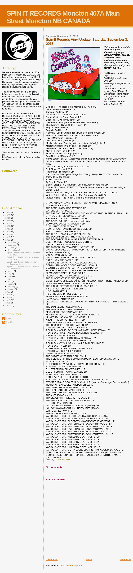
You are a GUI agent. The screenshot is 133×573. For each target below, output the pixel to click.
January (11, 289)
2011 (7, 303)
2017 (7, 237)
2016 (7, 240)
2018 (7, 234)
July (10, 274)
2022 (7, 223)
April (10, 281)
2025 (7, 215)
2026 (7, 212)
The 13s (9, 322)
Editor (8, 318)
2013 (7, 297)
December (12, 242)
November (12, 245)
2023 (7, 220)
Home (89, 559)
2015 (7, 292)
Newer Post (51, 559)
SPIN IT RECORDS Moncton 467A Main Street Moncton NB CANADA (63, 17)
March (11, 284)
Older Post (125, 559)
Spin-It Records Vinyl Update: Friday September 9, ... (22, 263)
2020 (7, 229)
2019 (7, 231)
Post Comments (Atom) (71, 565)
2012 (7, 300)
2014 (7, 294)
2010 (7, 305)
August (11, 271)
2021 (7, 226)
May (10, 279)
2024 (7, 218)
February (12, 286)
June (10, 276)
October (11, 247)
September (13, 250)
